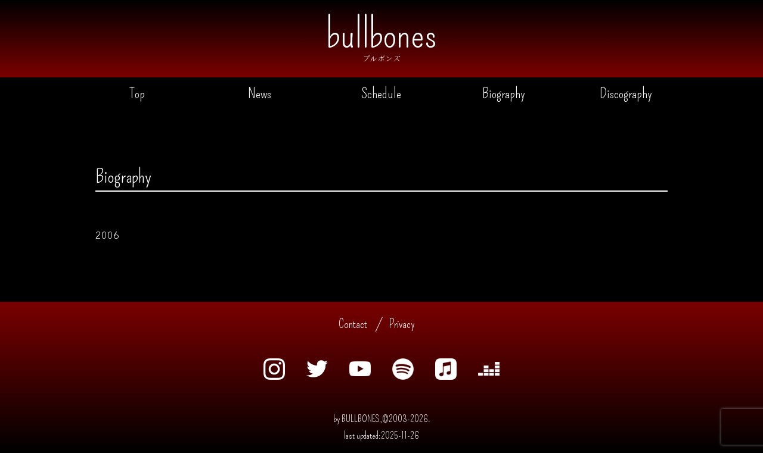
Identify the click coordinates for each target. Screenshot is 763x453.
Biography (503, 93)
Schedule (381, 93)
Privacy (402, 324)
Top (137, 93)
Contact (353, 324)
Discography (626, 93)
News (259, 93)
